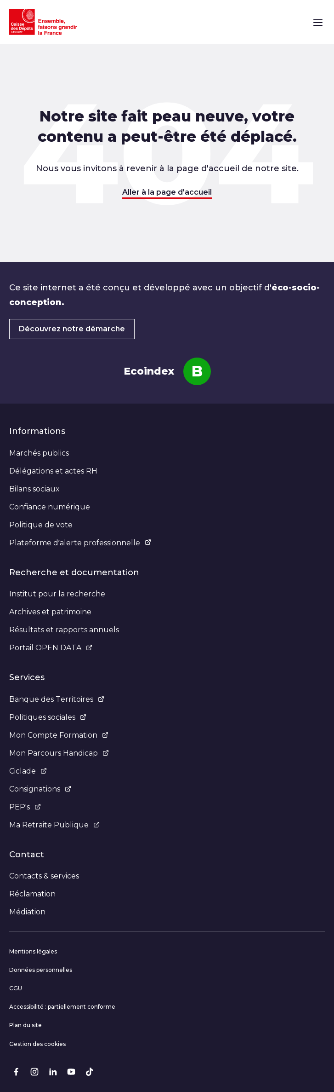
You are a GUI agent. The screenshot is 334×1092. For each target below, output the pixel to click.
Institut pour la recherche (57, 593)
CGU (15, 988)
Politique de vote (41, 524)
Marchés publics (39, 453)
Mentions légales (33, 951)
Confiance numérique (49, 507)
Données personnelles (40, 969)
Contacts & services (44, 876)
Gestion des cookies (37, 1043)
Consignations (40, 789)
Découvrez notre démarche (72, 328)
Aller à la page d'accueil (167, 192)
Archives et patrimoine (50, 611)
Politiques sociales (47, 717)
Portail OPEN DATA (50, 647)
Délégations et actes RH (53, 471)
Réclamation (32, 894)
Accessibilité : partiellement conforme (62, 1006)
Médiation (27, 911)
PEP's (25, 807)
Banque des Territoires (56, 699)
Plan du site (25, 1025)
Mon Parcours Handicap (59, 753)
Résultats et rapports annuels (64, 629)
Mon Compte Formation (58, 735)
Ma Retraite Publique (54, 824)
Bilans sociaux (34, 489)
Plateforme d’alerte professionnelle (80, 542)
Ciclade (28, 771)
